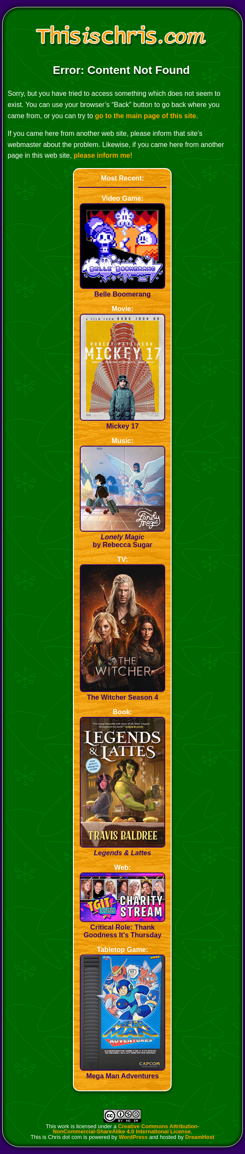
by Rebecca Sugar (123, 537)
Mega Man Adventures (123, 1072)
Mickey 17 (123, 422)
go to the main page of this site (145, 115)
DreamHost (200, 1137)
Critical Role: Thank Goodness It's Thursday (123, 927)
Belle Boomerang (123, 290)
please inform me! (103, 155)
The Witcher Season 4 (123, 693)
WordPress (133, 1137)
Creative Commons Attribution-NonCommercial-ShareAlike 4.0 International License (126, 1129)
